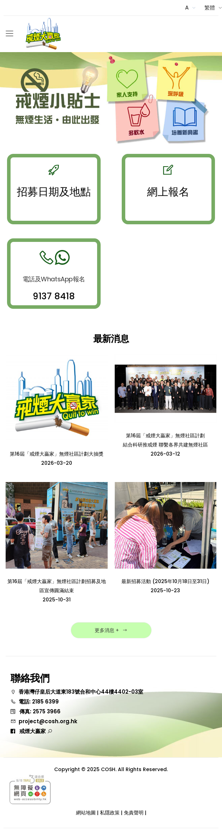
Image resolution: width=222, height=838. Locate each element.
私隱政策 (110, 812)
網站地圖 (86, 812)
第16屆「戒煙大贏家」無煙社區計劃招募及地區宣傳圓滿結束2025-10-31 (56, 590)
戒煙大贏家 (35, 731)
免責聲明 (134, 812)
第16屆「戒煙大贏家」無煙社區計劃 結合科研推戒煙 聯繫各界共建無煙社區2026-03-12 (165, 444)
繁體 (209, 7)
